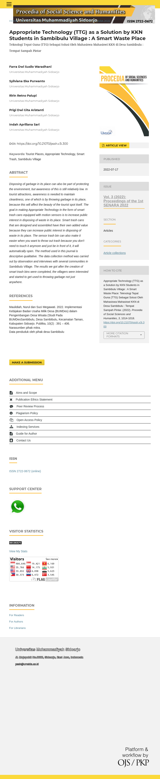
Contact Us (23, 440)
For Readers (16, 615)
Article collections (115, 253)
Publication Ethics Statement (34, 399)
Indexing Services (28, 426)
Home (13, 21)
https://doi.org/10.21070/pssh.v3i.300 (42, 144)
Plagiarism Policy (27, 413)
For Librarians (17, 628)
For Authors (16, 621)
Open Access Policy (29, 420)
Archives (28, 21)
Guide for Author (26, 433)
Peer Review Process (30, 406)
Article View (116, 145)
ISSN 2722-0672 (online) (25, 471)
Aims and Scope (26, 392)
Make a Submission (27, 362)
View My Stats (18, 551)
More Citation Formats (117, 335)
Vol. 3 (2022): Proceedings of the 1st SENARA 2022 (73, 21)
